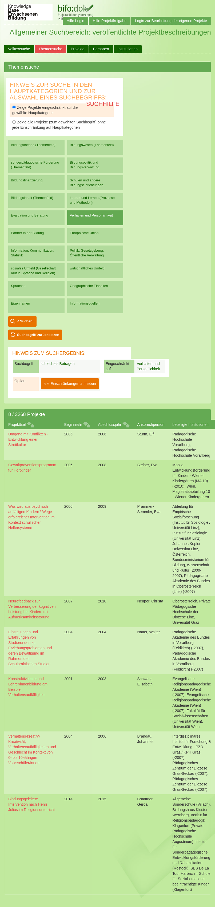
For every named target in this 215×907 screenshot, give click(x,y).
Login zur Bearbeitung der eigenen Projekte (171, 21)
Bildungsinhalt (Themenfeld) (32, 198)
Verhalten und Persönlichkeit (91, 215)
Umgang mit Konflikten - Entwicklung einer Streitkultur (28, 439)
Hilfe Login (75, 21)
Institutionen (128, 49)
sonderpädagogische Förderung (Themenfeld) (35, 164)
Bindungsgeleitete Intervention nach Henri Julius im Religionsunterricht (31, 804)
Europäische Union (84, 233)
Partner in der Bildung (27, 233)
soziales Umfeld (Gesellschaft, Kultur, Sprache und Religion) (34, 270)
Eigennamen (20, 303)
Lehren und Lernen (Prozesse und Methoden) (92, 200)
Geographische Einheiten (89, 286)
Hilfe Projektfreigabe (109, 21)
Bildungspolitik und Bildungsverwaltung (84, 164)
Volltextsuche (19, 49)
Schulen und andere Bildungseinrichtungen (86, 182)
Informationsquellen (84, 303)
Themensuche (50, 49)
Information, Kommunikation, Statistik (32, 252)
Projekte (77, 49)
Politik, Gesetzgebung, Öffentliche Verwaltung (87, 252)
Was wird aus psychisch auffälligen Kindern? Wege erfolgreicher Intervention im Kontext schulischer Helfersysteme (31, 517)
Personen (101, 49)
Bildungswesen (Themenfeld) (92, 145)
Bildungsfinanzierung (26, 180)
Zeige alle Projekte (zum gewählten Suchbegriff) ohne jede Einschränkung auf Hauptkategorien (59, 125)
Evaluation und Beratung (29, 215)
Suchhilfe (103, 104)
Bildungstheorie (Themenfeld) (33, 145)
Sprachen (18, 286)
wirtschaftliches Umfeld (87, 268)
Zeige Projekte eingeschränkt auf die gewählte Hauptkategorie (45, 110)
